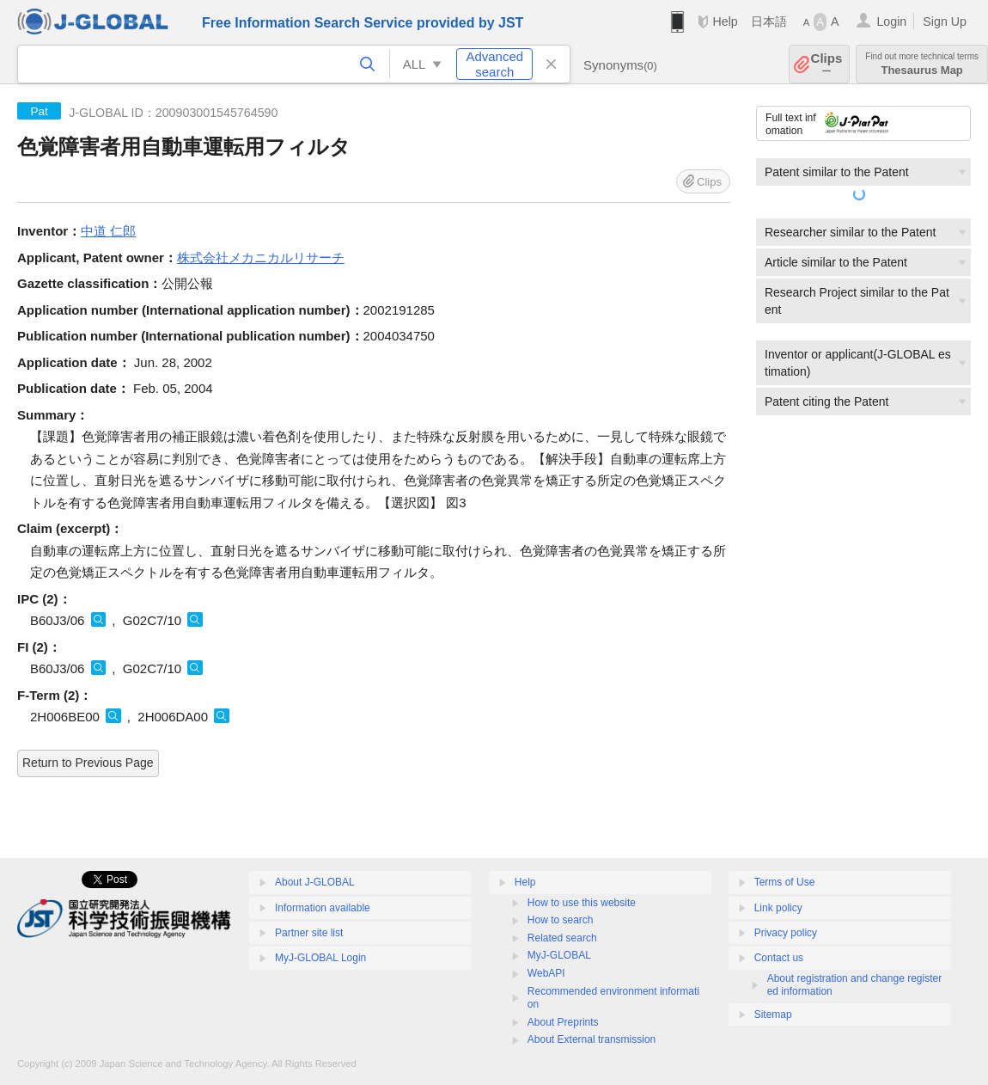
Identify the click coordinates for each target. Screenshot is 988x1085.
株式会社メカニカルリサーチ (261, 257)
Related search (562, 938)
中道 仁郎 (108, 231)
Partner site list (309, 933)
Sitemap (773, 1014)
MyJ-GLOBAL (559, 955)
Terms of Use (784, 882)
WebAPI (546, 973)
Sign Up (945, 21)
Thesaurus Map (922, 64)
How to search (561, 920)
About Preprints (563, 1022)
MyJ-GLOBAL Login (320, 958)
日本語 (769, 21)
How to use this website (582, 903)
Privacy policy (785, 933)
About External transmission (592, 1039)
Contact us (778, 958)
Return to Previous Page (88, 762)
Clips (827, 64)
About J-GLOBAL (315, 882)
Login (891, 21)
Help (724, 21)
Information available (322, 908)
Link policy (778, 908)
